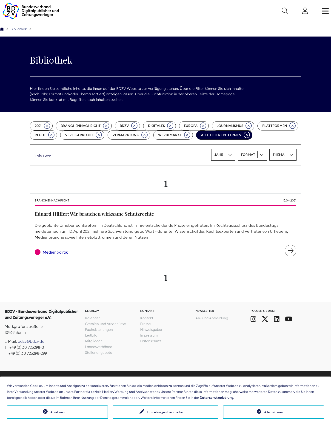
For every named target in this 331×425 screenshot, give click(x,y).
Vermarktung (130, 135)
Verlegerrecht (83, 135)
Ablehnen (57, 412)
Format (248, 155)
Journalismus (234, 125)
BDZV (128, 125)
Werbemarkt (174, 135)
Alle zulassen (273, 412)
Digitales (160, 125)
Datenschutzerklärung (216, 398)
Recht (44, 135)
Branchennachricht (85, 125)
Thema (279, 155)
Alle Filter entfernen (225, 135)
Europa (195, 125)
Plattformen (279, 125)
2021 (42, 125)
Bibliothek (19, 29)
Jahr (218, 155)
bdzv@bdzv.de (31, 341)
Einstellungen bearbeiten (165, 412)
